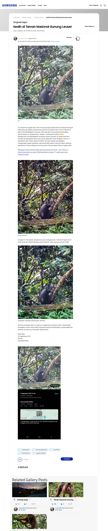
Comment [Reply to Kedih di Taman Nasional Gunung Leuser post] (67, 459)
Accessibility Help (9, 526)
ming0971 (83, 508)
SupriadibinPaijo (23, 508)
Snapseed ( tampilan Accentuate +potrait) (31, 321)
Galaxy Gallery (32, 5)
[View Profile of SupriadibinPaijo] (23, 38)
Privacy (5, 529)
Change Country (71, 527)
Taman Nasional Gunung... (54, 498)
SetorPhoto (56, 450)
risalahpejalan (26, 450)
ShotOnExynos (26, 453)
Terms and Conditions (42, 526)
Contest (40, 5)
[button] (69, 38)
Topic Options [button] (89, 26)
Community (22, 5)
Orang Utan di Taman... (88, 497)
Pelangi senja (22, 497)
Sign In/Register (93, 5)
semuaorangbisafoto (41, 450)
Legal (36, 529)
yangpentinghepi (41, 453)
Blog (45, 5)
